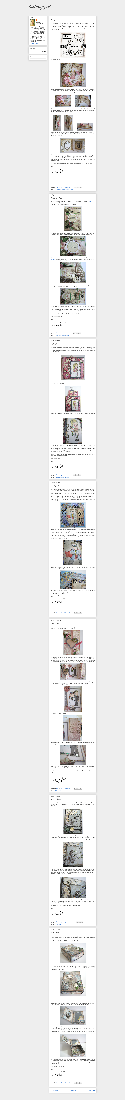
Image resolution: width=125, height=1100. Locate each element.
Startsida (73, 1090)
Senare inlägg (54, 1090)
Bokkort (53, 20)
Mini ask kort (55, 933)
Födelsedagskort (59, 189)
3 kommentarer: (68, 612)
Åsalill (39, 20)
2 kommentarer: (68, 788)
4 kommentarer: (68, 187)
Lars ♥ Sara (55, 623)
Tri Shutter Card (56, 198)
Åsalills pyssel (40, 7)
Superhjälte (54, 486)
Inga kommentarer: (69, 922)
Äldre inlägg (92, 1090)
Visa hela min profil (34, 43)
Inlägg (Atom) (77, 1095)
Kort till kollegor (57, 799)
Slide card (54, 344)
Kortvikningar (66, 189)
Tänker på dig (58, 924)
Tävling (71, 189)
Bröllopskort (58, 790)
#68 (90, 28)
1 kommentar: (67, 333)
